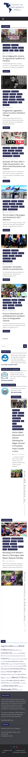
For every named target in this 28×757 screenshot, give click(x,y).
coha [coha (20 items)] (20, 650)
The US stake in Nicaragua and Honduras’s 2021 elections (14, 217)
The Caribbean (16, 156)
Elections (5, 255)
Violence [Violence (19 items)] (19, 689)
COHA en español (6, 47)
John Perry (13, 212)
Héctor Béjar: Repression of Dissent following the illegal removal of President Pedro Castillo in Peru (18, 441)
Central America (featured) (17, 538)
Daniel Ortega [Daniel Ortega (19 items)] (12, 658)
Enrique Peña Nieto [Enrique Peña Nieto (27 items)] (20, 664)
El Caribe (15, 302)
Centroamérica (15, 45)
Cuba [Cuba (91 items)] (5, 658)
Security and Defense (12, 102)
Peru (22, 421)
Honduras (5, 99)
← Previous (4, 339)
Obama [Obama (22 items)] (10, 683)
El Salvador (5, 96)
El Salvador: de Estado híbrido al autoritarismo (13, 268)
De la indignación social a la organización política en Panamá (14, 58)
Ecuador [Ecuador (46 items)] (10, 661)
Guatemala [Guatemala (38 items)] (7, 669)
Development (12, 94)
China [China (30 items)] (15, 650)
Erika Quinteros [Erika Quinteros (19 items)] (11, 666)
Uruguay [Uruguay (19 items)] (20, 686)
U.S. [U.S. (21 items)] (20, 683)
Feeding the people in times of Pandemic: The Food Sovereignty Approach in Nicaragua (25, 597)
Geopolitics (5, 50)
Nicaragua (22, 206)
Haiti (19, 302)
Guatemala (19, 96)
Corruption (14, 47)
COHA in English (15, 91)
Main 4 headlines (20, 99)
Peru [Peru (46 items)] (16, 683)
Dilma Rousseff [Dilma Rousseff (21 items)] (20, 658)
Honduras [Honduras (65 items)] (18, 669)
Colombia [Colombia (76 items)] (6, 653)
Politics (14, 423)
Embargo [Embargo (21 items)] (11, 663)
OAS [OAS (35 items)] (5, 683)
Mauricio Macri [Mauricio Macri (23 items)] (7, 677)
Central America (6, 45)
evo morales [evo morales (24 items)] (19, 666)
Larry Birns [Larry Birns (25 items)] (13, 674)
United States (6, 105)
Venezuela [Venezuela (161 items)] (9, 689)
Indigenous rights (16, 418)
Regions (21, 50)
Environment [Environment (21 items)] (4, 666)
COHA (12, 53)
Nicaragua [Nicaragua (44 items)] (11, 680)
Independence (12, 99)
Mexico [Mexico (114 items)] (17, 677)
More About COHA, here (7, 720)
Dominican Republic (7, 302)
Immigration (19, 203)
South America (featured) (18, 429)
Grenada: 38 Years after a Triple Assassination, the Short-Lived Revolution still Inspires (14, 165)
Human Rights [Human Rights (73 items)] (14, 671)
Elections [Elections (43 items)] (18, 661)
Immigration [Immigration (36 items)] (5, 674)
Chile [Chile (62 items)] (9, 650)
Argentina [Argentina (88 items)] (7, 646)
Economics (21, 47)
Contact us (17, 728)
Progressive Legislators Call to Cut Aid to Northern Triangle (14, 112)
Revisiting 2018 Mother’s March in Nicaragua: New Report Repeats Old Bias (13, 555)
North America (15, 153)
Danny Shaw (15, 158)
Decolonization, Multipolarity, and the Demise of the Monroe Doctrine (25, 487)
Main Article (14, 546)
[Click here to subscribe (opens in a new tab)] (7, 380)
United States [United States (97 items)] (10, 685)
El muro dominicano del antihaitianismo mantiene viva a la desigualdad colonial (14, 317)
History (11, 50)
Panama (16, 50)
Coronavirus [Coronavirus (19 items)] (15, 653)
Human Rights (11, 150)
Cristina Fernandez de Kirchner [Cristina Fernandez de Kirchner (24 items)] (17, 656)
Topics (20, 102)
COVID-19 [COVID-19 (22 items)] (6, 655)
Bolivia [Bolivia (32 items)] (16, 646)
